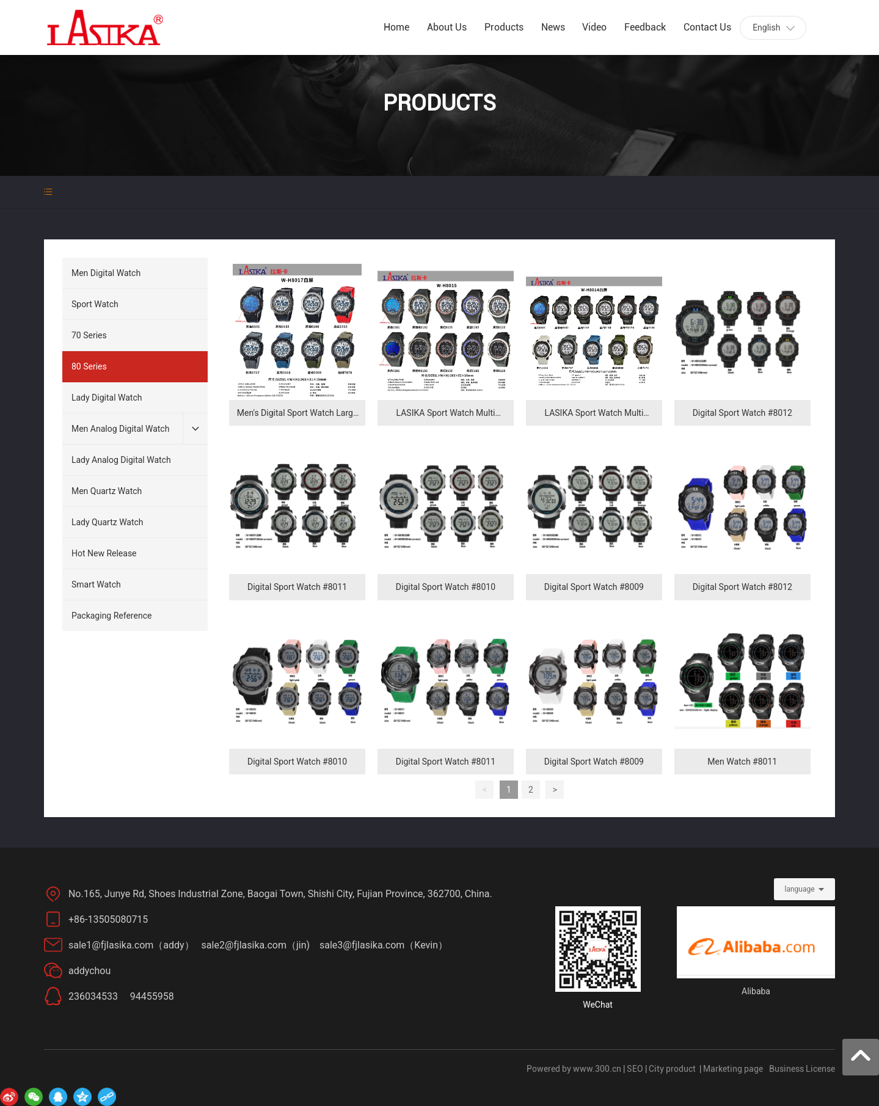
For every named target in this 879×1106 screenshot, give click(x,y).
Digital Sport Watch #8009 (594, 587)
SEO (635, 1069)
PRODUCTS (439, 103)
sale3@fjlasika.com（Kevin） (383, 945)
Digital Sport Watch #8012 (742, 413)
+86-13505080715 (110, 919)
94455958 (152, 996)
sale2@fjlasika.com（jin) (257, 945)
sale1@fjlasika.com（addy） (135, 945)
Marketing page (733, 1069)
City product (672, 1069)
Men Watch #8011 (742, 761)
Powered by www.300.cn (574, 1069)
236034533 (93, 996)
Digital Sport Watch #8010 (445, 587)
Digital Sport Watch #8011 (297, 587)
